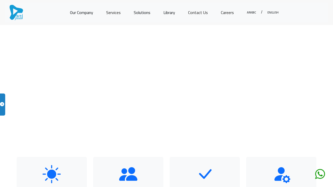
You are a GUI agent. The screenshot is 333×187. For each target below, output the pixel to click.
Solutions (142, 12)
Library (169, 12)
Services (113, 12)
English (273, 12)
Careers (227, 12)
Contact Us (198, 12)
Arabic (251, 12)
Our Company (81, 12)
